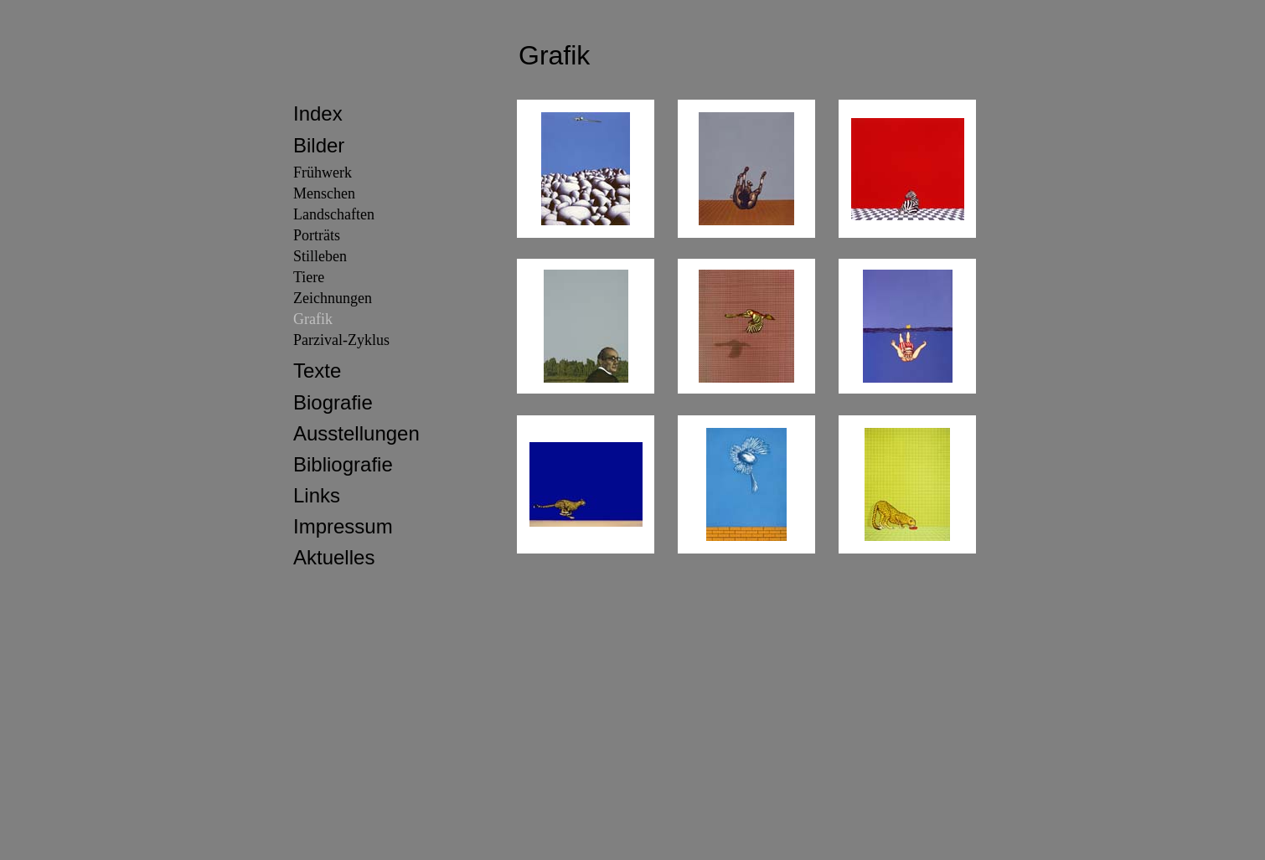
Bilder (318, 145)
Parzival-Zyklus (341, 340)
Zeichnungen (332, 298)
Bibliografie (343, 464)
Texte (317, 370)
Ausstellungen (356, 433)
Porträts (316, 235)
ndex (321, 113)
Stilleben (320, 256)
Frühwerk (322, 172)
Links (316, 495)
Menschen (324, 193)
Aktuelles (333, 557)
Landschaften (333, 214)
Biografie (333, 402)
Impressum (343, 526)
